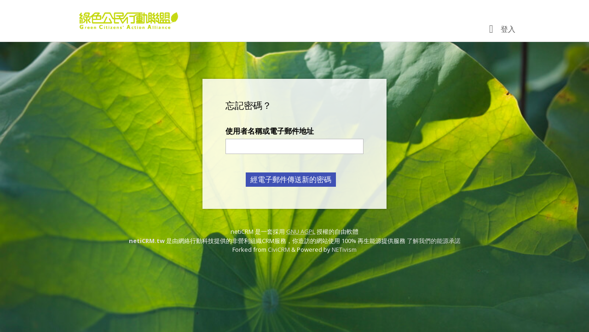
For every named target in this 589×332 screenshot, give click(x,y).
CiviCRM (279, 249)
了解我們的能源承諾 (434, 241)
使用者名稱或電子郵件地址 (269, 131)
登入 (508, 29)
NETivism (344, 249)
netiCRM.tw (147, 241)
